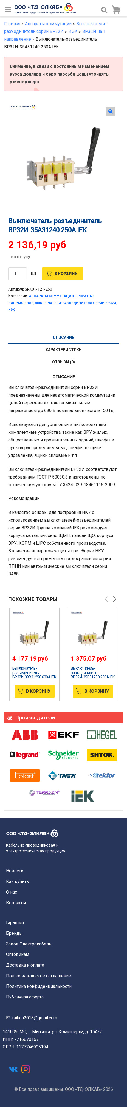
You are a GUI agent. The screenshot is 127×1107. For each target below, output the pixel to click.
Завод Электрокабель (28, 944)
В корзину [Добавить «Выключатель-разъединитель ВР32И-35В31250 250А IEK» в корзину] (96, 691)
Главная (12, 23)
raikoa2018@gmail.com (34, 1017)
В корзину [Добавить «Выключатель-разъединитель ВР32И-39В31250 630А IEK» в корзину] (38, 691)
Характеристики (64, 349)
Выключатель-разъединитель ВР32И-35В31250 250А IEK (92, 672)
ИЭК (73, 31)
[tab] (63, 338)
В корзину (65, 273)
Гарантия (15, 922)
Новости (14, 871)
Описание (63, 337)
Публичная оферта (25, 997)
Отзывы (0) (63, 362)
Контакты (16, 902)
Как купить (17, 881)
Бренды (14, 933)
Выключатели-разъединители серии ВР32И (75, 303)
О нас (11, 892)
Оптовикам (17, 954)
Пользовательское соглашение (38, 975)
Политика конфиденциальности (39, 986)
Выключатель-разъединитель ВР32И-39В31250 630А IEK (34, 672)
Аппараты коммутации (48, 23)
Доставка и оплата (25, 965)
